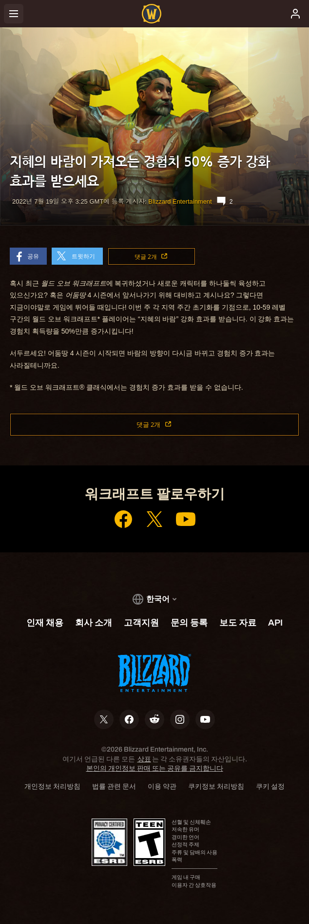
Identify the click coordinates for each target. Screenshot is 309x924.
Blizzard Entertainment (180, 201)
